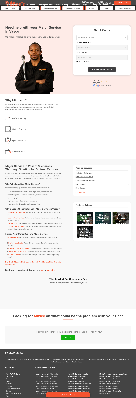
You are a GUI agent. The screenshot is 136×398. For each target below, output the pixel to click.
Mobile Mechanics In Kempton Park (79, 353)
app (42, 270)
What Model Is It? (82, 52)
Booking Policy (11, 370)
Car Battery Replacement (84, 173)
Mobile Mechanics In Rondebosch (79, 357)
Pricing (8, 350)
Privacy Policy (10, 367)
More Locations (104, 362)
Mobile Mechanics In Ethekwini (109, 345)
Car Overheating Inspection (60, 331)
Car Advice (9, 345)
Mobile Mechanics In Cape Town (46, 345)
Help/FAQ (9, 353)
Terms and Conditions (13, 357)
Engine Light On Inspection (118, 328)
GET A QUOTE (68, 394)
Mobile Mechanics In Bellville (108, 357)
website (51, 270)
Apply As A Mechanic (13, 343)
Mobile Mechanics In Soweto (108, 355)
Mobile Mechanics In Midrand (77, 348)
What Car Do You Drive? (84, 42)
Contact (8, 360)
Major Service (80, 184)
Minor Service (80, 188)
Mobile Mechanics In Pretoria (45, 348)
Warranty (9, 355)
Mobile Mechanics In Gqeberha (78, 343)
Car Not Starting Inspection (85, 181)
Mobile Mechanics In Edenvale (109, 353)
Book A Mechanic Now (13, 362)
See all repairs (80, 193)
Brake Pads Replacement (84, 177)
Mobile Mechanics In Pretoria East (110, 360)
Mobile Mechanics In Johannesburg (48, 343)
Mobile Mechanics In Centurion (46, 350)
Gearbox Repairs (77, 331)
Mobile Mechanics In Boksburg (109, 350)
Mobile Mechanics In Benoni (77, 350)
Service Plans (10, 348)
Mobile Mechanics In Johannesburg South (113, 343)
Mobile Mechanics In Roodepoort (47, 355)
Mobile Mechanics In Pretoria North (47, 362)
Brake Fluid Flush (78, 328)
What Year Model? (82, 62)
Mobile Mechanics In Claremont (78, 360)
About (8, 365)
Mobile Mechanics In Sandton (109, 348)
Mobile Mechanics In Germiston (46, 353)
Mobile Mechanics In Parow (45, 357)
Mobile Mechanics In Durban (77, 345)
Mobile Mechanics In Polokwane (46, 360)
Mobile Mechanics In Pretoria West (79, 362)
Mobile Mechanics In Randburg (78, 355)
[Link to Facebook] (129, 388)
